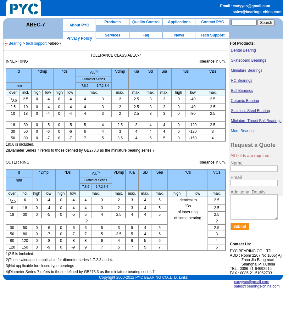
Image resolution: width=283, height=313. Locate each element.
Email (236, 177)
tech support (36, 43)
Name (236, 162)
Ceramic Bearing (245, 100)
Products (112, 22)
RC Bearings (241, 80)
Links (183, 277)
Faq (145, 35)
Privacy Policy (79, 38)
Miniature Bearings (246, 70)
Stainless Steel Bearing (250, 111)
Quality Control (146, 22)
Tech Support (213, 35)
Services (112, 35)
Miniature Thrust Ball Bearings (256, 121)
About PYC (79, 25)
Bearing (14, 43)
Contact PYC (212, 22)
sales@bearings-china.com (257, 12)
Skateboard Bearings (248, 60)
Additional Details (247, 191)
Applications (179, 22)
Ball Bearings (242, 90)
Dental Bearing (243, 50)
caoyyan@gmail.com (251, 6)
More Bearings (243, 131)
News (179, 35)
